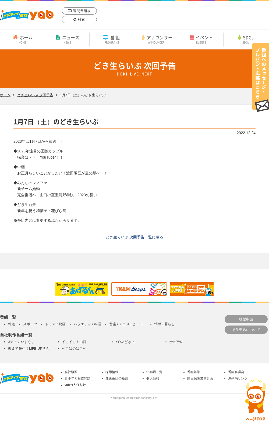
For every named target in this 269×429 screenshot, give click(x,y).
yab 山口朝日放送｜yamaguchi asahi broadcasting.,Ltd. (27, 15)
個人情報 (152, 378)
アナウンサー (156, 39)
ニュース (67, 39)
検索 (81, 19)
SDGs (246, 39)
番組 (112, 39)
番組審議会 (236, 372)
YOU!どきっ (125, 342)
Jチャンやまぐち (21, 342)
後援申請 (246, 319)
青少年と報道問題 (77, 378)
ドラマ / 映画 (55, 324)
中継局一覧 (154, 372)
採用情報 (111, 372)
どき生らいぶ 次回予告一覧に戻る (134, 237)
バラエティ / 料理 (87, 324)
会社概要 (71, 372)
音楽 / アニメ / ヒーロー (128, 324)
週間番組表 (82, 11)
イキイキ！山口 (74, 342)
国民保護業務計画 (200, 378)
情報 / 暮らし (164, 324)
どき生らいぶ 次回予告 (35, 95)
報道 (11, 324)
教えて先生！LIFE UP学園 (28, 348)
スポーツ (30, 324)
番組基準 (193, 372)
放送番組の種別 (116, 378)
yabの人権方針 (75, 385)
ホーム (22, 39)
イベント (201, 39)
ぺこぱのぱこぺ (74, 348)
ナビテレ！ (178, 342)
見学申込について (246, 330)
